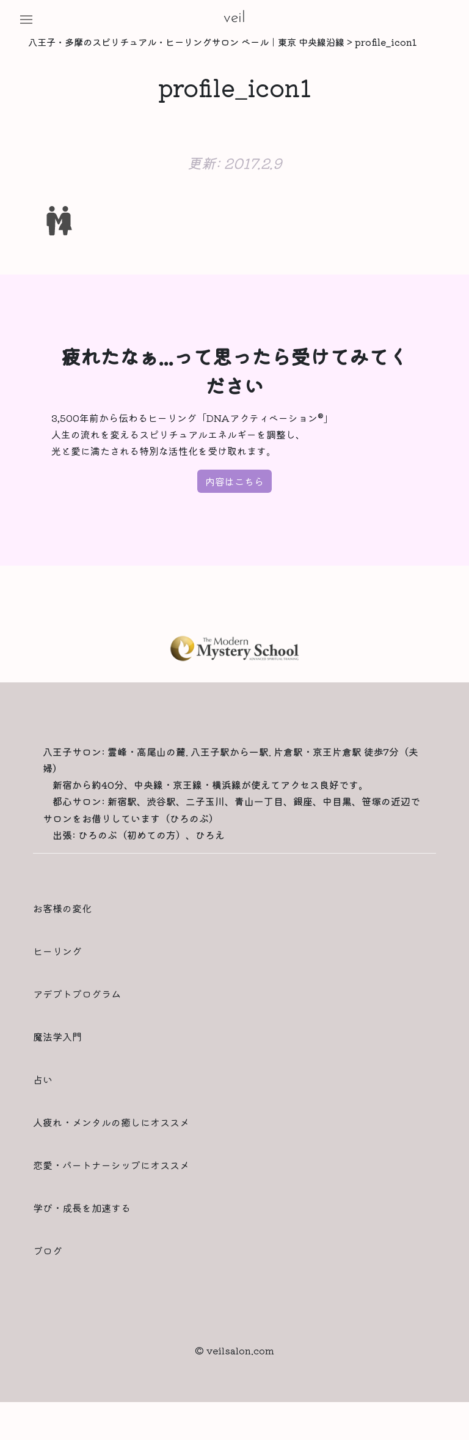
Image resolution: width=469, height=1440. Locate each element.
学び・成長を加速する (82, 1207)
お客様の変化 (62, 908)
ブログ (47, 1250)
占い (43, 1079)
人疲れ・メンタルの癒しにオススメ (111, 1122)
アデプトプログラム (77, 993)
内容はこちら (234, 481)
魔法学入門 (57, 1036)
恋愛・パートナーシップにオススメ (111, 1165)
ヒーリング (57, 950)
